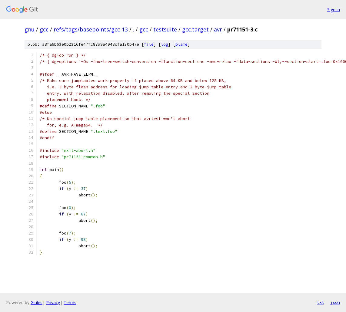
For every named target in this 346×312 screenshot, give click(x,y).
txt (320, 302)
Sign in (333, 9)
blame (181, 44)
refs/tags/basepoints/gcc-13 (91, 29)
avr (218, 29)
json (335, 302)
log (164, 44)
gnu (30, 29)
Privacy (53, 302)
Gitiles (36, 302)
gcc (44, 29)
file (149, 44)
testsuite (165, 29)
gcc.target (195, 29)
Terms (70, 302)
